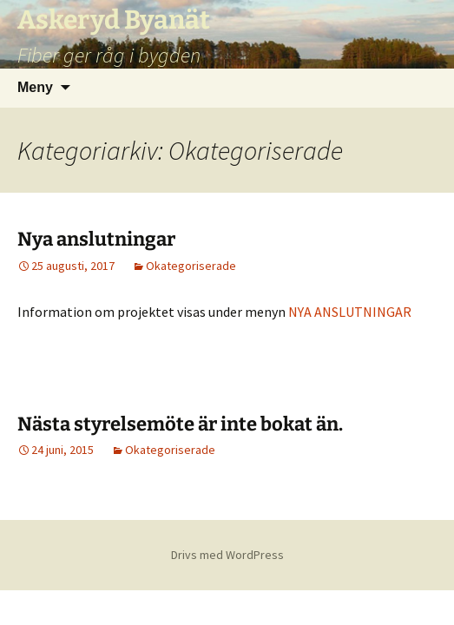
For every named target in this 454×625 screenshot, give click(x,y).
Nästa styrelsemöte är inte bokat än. (180, 424)
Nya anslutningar (96, 239)
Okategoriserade (191, 265)
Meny (35, 87)
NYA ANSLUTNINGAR (349, 311)
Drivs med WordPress (227, 554)
